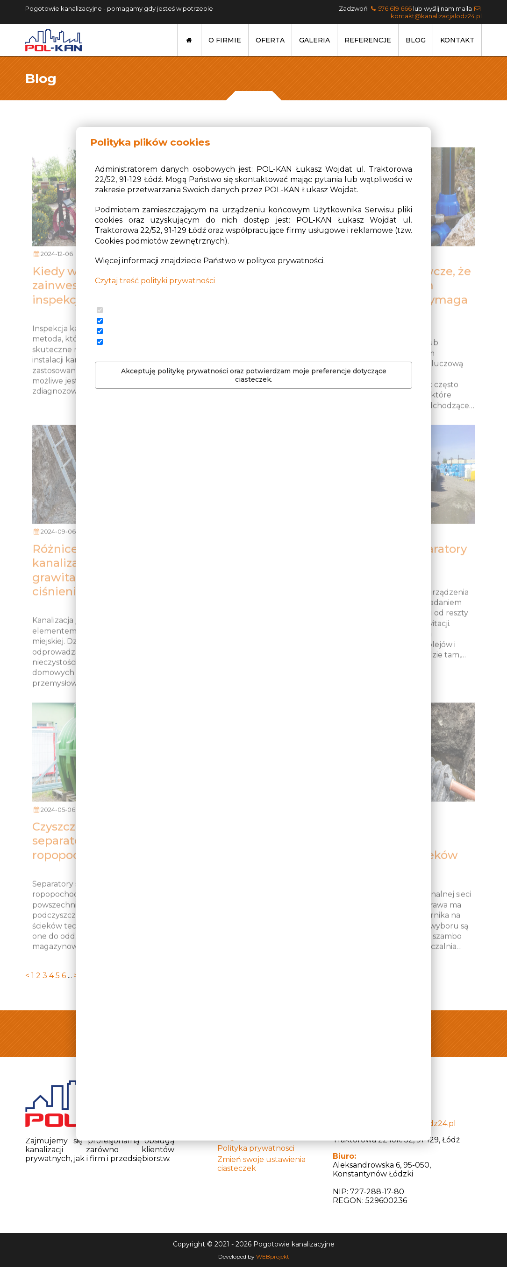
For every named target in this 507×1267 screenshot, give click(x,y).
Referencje (367, 40)
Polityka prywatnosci (255, 1148)
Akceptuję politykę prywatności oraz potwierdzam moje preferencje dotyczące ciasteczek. (253, 375)
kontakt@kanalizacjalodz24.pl (436, 16)
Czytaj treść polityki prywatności (155, 280)
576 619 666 (395, 8)
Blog (416, 40)
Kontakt (457, 40)
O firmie (224, 40)
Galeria (314, 40)
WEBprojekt (272, 1256)
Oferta (270, 40)
